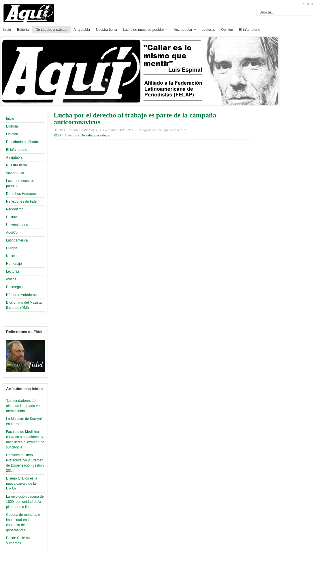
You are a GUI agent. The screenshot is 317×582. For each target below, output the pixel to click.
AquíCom (13, 233)
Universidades (17, 225)
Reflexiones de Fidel (21, 201)
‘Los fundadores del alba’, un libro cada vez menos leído (23, 406)
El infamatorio (16, 150)
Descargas (14, 287)
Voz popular (15, 173)
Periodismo (14, 209)
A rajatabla (14, 157)
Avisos (11, 279)
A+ (303, 3)
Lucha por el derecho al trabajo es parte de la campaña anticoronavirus (135, 118)
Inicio (10, 119)
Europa (11, 248)
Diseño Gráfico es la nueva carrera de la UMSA (21, 483)
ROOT (58, 135)
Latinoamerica (17, 240)
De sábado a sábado (22, 142)
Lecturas (12, 271)
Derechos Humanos (21, 194)
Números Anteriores (21, 295)
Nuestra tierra (16, 165)
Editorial (12, 126)
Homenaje (14, 264)
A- (312, 3)
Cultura (11, 217)
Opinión (12, 134)
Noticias (12, 256)
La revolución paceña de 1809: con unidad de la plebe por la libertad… (25, 501)
